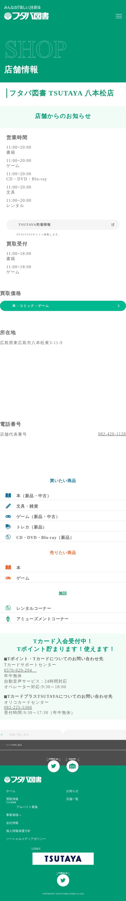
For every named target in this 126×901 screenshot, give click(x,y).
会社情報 (12, 823)
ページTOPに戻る (14, 745)
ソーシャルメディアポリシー (26, 838)
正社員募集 (11, 802)
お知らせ (72, 791)
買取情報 (12, 799)
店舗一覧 (72, 799)
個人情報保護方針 (18, 831)
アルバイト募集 (27, 807)
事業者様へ (13, 815)
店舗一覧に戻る (14, 734)
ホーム (10, 791)
